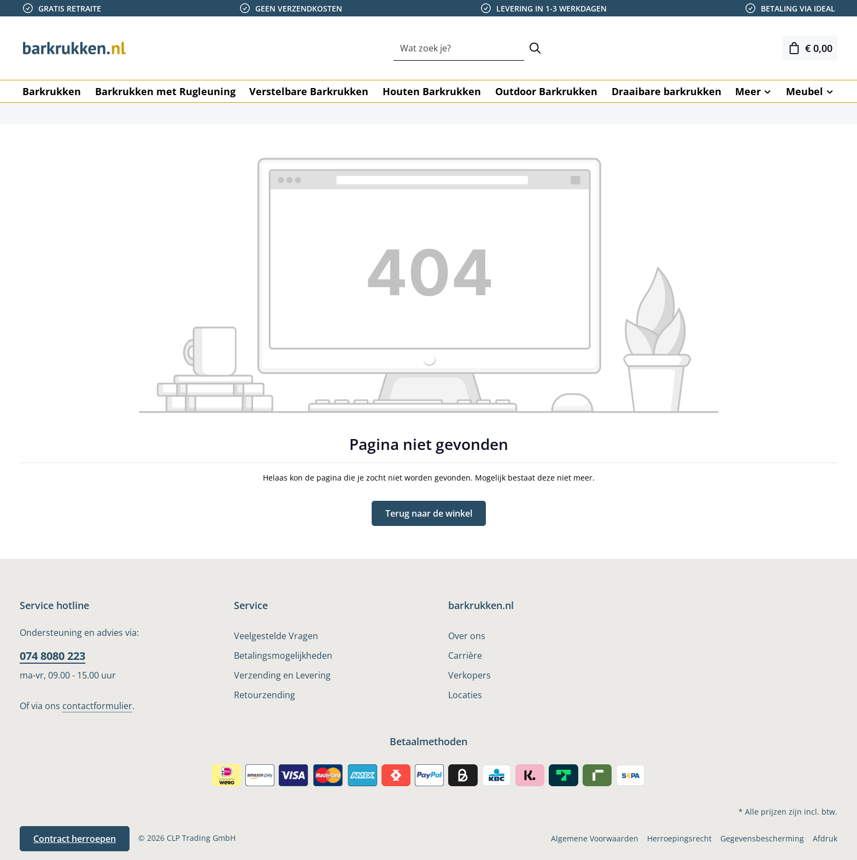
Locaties (465, 695)
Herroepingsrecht (679, 838)
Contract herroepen (74, 839)
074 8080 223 (52, 655)
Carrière (465, 656)
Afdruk (825, 838)
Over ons (466, 636)
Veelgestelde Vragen (276, 636)
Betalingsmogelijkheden (283, 656)
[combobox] (459, 48)
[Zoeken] (535, 48)
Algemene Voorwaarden (594, 838)
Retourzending (264, 695)
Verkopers (469, 675)
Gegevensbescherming (762, 838)
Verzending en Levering (282, 675)
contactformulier (97, 706)
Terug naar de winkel (428, 513)
